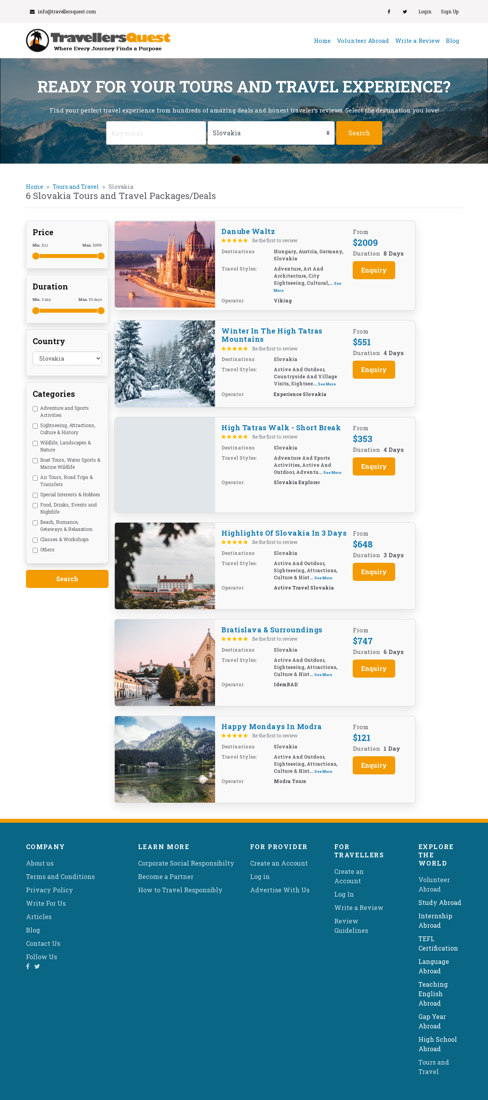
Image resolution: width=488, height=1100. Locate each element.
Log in (260, 876)
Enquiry (374, 270)
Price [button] (43, 232)
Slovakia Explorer (297, 482)
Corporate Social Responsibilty (186, 863)
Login (424, 11)
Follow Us (41, 957)
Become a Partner (165, 876)
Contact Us (43, 943)
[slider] (36, 256)
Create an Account (279, 863)
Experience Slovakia (300, 394)
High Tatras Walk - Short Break (281, 427)
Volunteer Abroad (363, 40)
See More (327, 384)
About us (39, 863)
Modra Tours (290, 781)
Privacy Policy (49, 890)
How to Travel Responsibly (180, 890)
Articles (39, 916)
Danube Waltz (248, 231)
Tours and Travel (76, 186)
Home (324, 40)
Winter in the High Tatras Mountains (271, 335)
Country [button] (49, 341)
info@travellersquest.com (63, 11)
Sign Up (450, 11)
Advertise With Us (279, 890)
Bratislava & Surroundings (271, 629)
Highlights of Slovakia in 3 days (283, 533)
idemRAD (286, 684)
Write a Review (417, 40)
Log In (344, 894)
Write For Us (46, 903)
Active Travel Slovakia (304, 587)
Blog (452, 40)
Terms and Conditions (60, 876)
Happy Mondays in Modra (271, 726)
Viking (283, 300)
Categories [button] (54, 394)
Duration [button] (50, 286)
